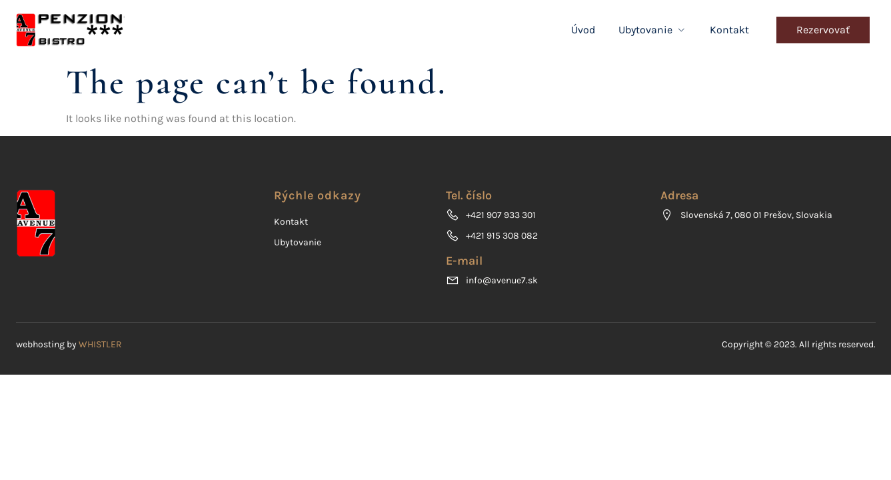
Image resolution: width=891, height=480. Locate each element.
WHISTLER (100, 344)
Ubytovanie (652, 29)
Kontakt (729, 29)
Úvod (583, 29)
